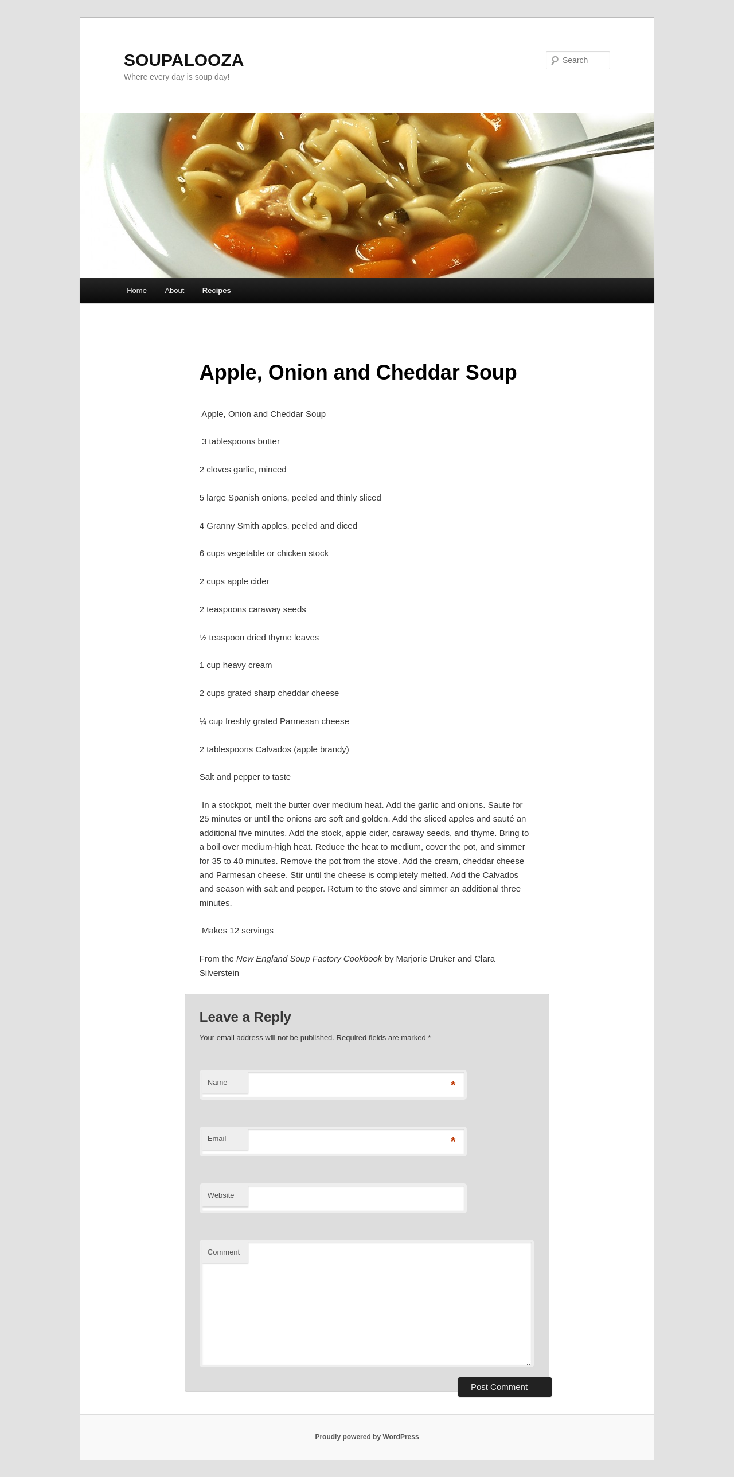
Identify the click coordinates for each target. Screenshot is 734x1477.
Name (218, 1082)
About (174, 290)
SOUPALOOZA (184, 59)
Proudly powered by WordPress (367, 1437)
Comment (224, 1252)
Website (221, 1195)
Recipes (216, 290)
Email (217, 1138)
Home (137, 290)
